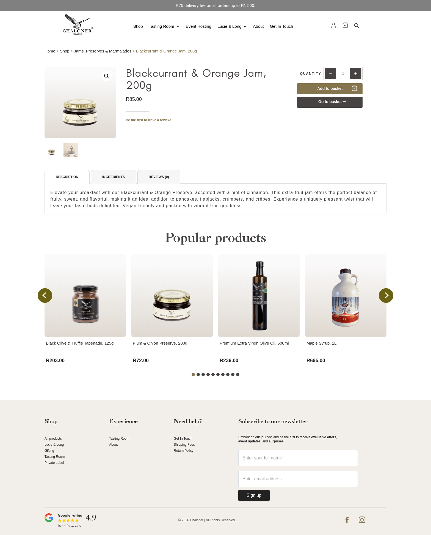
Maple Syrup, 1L (321, 343)
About (258, 26)
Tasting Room (161, 26)
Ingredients (113, 177)
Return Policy (183, 451)
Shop (138, 26)
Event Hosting (198, 26)
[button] (107, 76)
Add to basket (330, 88)
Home (50, 51)
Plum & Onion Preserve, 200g (160, 343)
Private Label (54, 463)
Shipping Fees (184, 445)
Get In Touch (281, 26)
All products (53, 438)
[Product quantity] (343, 73)
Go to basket (330, 101)
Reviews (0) (159, 177)
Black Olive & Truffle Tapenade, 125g (80, 343)
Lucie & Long (229, 26)
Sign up (254, 495)
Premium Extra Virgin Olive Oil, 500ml (254, 343)
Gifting (49, 451)
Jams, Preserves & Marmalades (102, 51)
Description (67, 177)
